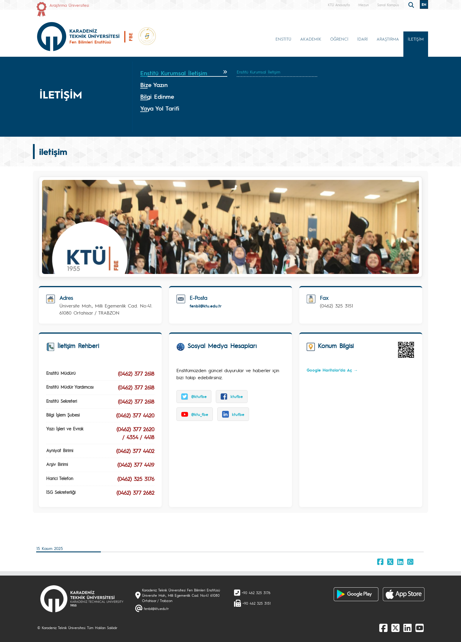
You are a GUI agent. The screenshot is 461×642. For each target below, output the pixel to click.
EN (424, 4)
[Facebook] (383, 627)
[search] (411, 4)
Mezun (363, 4)
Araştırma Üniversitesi (69, 5)
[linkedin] (407, 627)
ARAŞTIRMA (388, 38)
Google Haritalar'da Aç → (332, 369)
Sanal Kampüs (388, 4)
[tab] (184, 73)
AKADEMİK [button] (310, 38)
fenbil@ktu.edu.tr (205, 305)
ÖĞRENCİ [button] (339, 38)
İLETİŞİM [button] (416, 38)
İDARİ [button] (362, 38)
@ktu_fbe (194, 414)
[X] (395, 627)
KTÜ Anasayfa (339, 4)
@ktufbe (194, 396)
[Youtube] (419, 627)
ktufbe (232, 396)
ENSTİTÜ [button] (283, 38)
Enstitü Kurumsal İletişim (258, 71)
